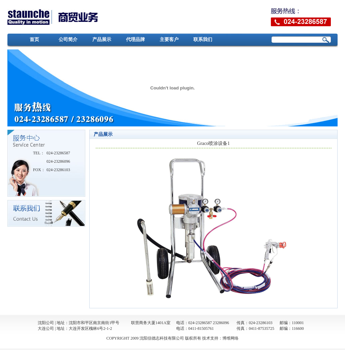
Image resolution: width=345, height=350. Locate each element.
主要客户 (169, 39)
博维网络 (230, 338)
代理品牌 (135, 39)
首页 (34, 39)
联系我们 (202, 39)
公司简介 (68, 39)
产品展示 (101, 39)
